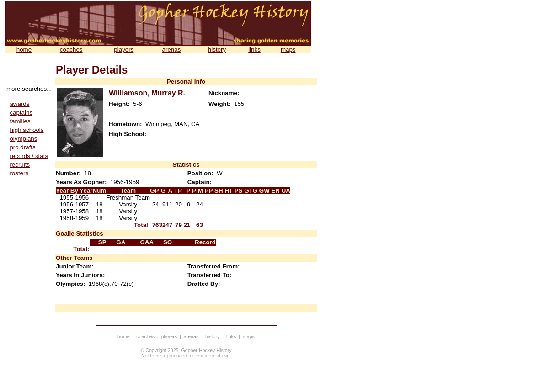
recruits (20, 164)
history (217, 49)
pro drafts (22, 147)
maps (288, 49)
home (24, 49)
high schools (26, 129)
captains (21, 112)
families (20, 121)
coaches (71, 49)
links (254, 49)
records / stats (29, 155)
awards (19, 103)
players (123, 49)
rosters (19, 173)
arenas (171, 49)
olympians (23, 138)
